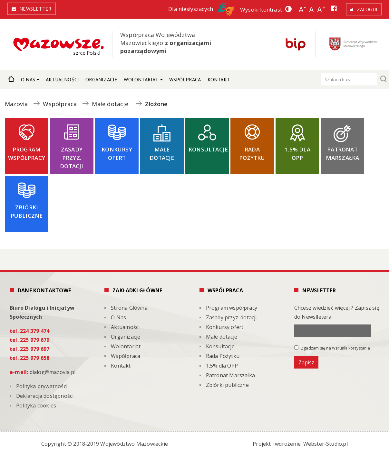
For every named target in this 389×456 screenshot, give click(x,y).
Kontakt (219, 79)
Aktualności (62, 79)
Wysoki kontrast (261, 9)
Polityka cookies (36, 405)
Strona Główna (11, 78)
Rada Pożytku (252, 153)
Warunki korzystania (351, 348)
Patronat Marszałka (342, 153)
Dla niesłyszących (201, 9)
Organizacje (101, 79)
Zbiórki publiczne (27, 211)
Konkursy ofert (117, 153)
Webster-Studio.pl (325, 443)
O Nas (28, 79)
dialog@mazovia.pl (52, 372)
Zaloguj (367, 9)
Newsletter (35, 8)
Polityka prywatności (41, 386)
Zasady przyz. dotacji (71, 158)
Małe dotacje (162, 153)
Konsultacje (208, 149)
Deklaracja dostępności (44, 395)
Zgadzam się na (332, 348)
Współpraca (185, 79)
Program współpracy (26, 153)
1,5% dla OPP (297, 153)
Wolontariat (141, 79)
